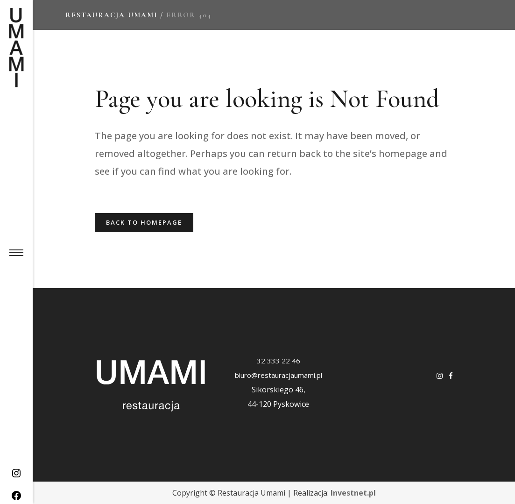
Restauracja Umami (111, 15)
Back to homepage (144, 222)
